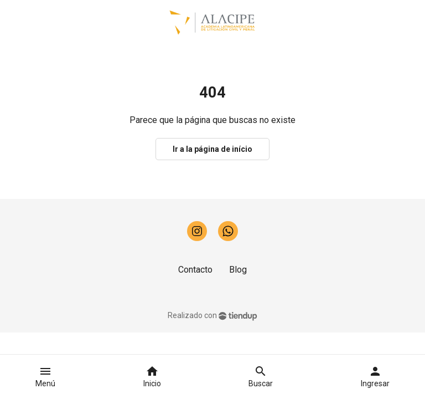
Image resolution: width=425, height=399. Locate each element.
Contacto (195, 269)
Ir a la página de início (212, 149)
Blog (238, 269)
